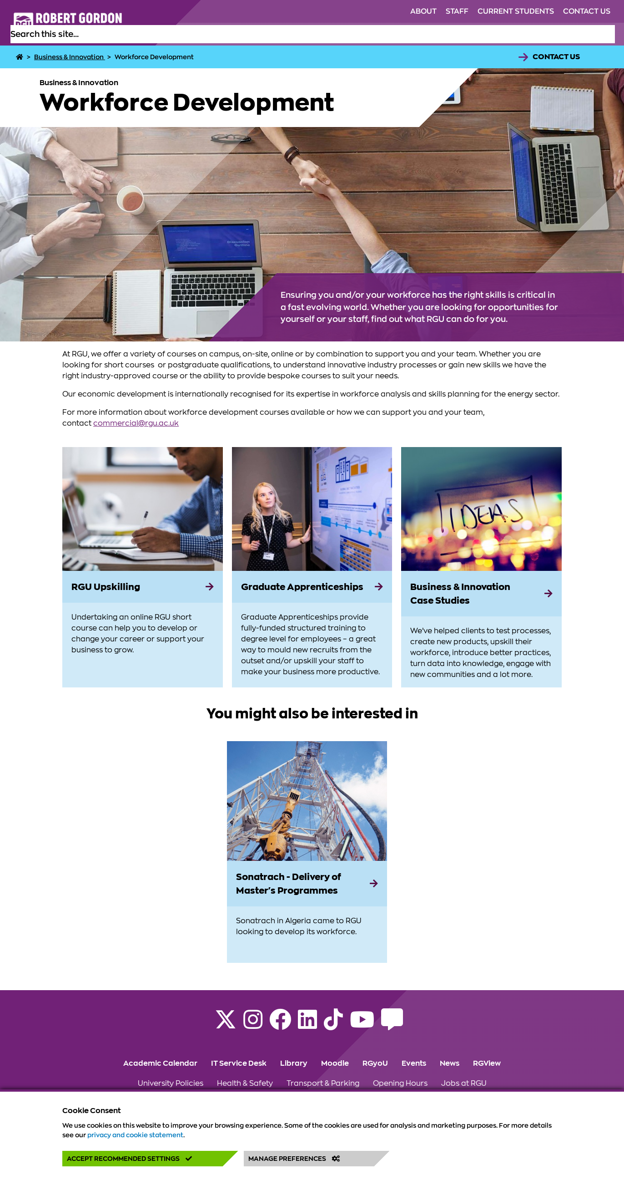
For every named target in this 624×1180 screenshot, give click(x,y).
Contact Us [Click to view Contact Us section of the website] (586, 11)
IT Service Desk (239, 1063)
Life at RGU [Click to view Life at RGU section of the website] (359, 34)
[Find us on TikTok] (333, 1025)
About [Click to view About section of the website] (423, 11)
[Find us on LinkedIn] (307, 1025)
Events (414, 1063)
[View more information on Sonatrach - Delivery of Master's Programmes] (307, 801)
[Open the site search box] (607, 34)
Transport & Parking (323, 1083)
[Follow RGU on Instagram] (252, 1025)
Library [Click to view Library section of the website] (293, 1063)
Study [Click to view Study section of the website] (319, 34)
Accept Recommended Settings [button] (129, 1158)
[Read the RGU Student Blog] (392, 1025)
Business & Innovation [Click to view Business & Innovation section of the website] (557, 34)
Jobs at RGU (464, 1083)
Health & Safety (245, 1083)
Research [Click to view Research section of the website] (490, 34)
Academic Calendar (160, 1063)
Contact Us (556, 57)
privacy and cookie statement (135, 1135)
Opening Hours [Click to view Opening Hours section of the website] (400, 1083)
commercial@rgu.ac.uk (136, 423)
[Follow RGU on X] (226, 1025)
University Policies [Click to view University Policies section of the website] (170, 1083)
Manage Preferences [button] (294, 1158)
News (449, 1063)
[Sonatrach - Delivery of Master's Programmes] (307, 883)
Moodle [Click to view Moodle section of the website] (335, 1063)
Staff (457, 11)
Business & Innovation (69, 57)
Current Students (516, 11)
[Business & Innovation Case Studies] (481, 593)
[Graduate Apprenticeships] (312, 587)
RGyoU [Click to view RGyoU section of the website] (375, 1063)
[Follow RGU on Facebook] (280, 1025)
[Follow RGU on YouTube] (362, 1025)
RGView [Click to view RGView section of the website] (487, 1063)
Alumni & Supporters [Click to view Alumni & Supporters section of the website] (426, 34)
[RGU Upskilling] (142, 587)
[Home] (20, 56)
